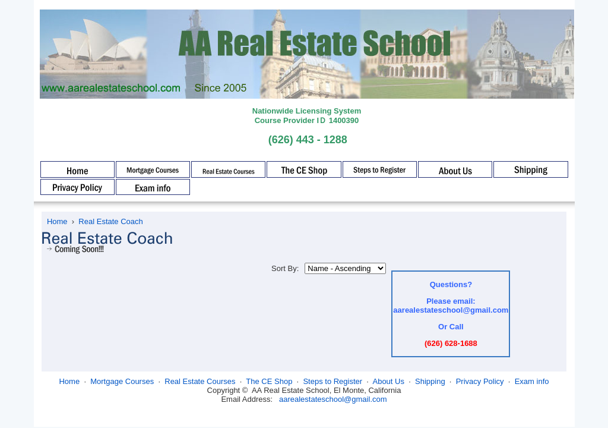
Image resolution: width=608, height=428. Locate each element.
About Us (388, 381)
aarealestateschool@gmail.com (333, 399)
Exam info (532, 381)
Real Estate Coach (110, 221)
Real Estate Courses (199, 381)
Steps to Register (332, 381)
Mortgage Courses (122, 381)
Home (57, 221)
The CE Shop (269, 381)
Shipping (430, 381)
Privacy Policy (480, 381)
